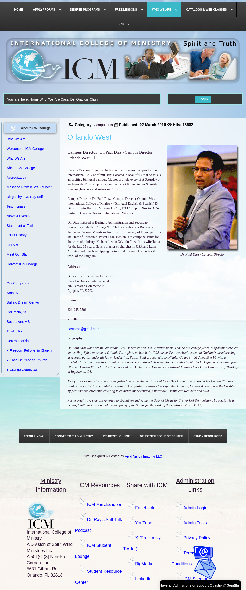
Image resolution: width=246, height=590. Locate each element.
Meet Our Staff (18, 254)
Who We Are (50, 99)
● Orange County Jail (22, 370)
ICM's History (17, 235)
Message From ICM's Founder (29, 187)
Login (203, 99)
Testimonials (16, 206)
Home (34, 99)
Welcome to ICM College (25, 149)
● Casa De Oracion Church (27, 360)
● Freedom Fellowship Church (29, 350)
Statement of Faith (20, 225)
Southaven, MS (18, 322)
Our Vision (14, 245)
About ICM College (21, 168)
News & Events (18, 216)
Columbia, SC (17, 312)
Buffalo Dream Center (23, 302)
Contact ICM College (22, 264)
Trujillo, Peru (16, 331)
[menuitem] (18, 9)
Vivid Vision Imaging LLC (143, 456)
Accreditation (16, 177)
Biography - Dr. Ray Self (25, 197)
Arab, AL (13, 293)
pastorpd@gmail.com (83, 329)
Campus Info (103, 125)
